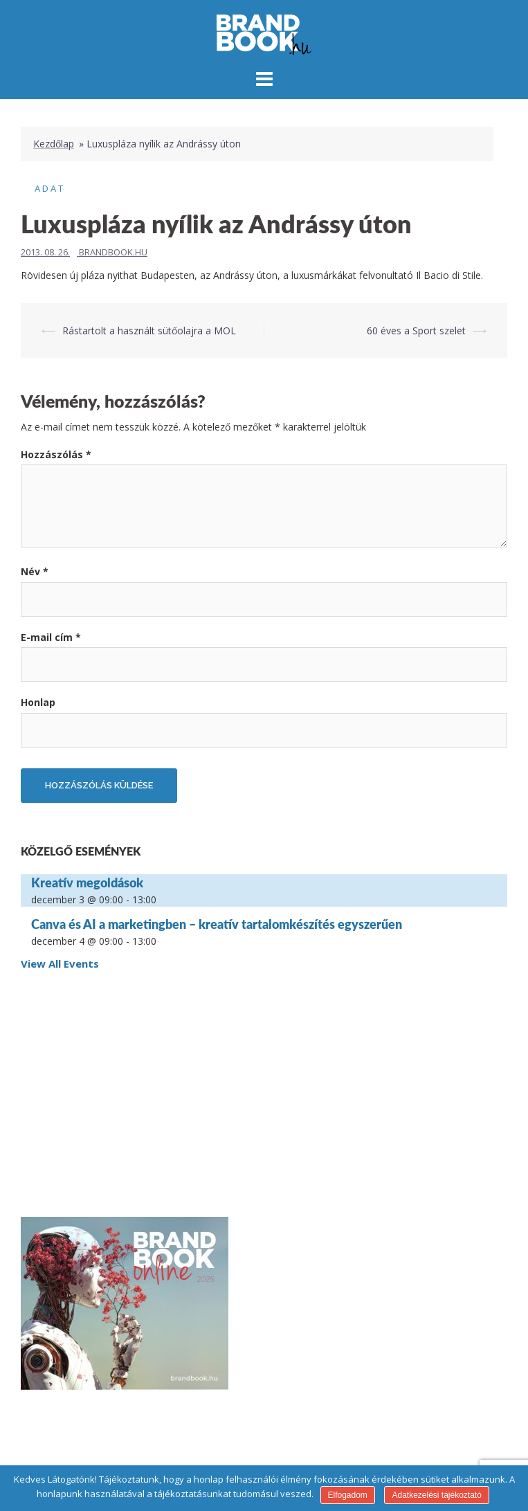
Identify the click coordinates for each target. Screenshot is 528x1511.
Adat (50, 188)
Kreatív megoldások (87, 882)
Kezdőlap (53, 143)
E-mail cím (51, 637)
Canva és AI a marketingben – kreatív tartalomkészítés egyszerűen (216, 924)
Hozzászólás (56, 454)
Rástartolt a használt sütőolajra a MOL (149, 330)
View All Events (60, 963)
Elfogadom (347, 1495)
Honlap (38, 702)
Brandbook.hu (113, 252)
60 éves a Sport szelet (416, 330)
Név (34, 571)
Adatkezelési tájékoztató (436, 1495)
